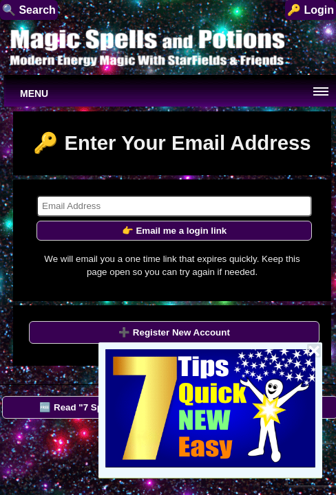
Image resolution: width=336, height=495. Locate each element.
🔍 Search (29, 10)
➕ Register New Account (174, 332)
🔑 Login (310, 10)
